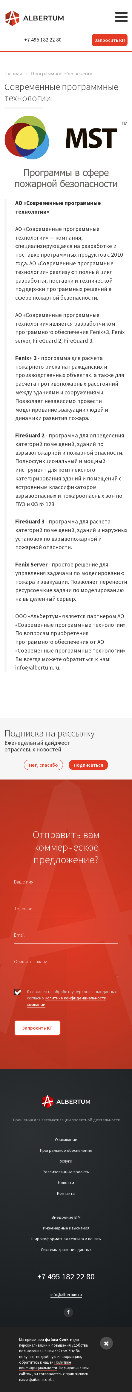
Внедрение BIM (66, 1217)
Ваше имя (23, 882)
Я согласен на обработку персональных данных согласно (71, 998)
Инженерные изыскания (66, 1228)
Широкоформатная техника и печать (66, 1238)
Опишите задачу (30, 961)
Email (19, 935)
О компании (66, 1139)
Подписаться (88, 765)
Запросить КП (109, 40)
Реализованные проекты (66, 1171)
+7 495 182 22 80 (43, 39)
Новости (66, 1182)
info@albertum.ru (37, 667)
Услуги (66, 1161)
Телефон (23, 908)
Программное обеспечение (62, 73)
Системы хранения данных (66, 1249)
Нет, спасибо (43, 765)
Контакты (66, 1193)
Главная (13, 73)
